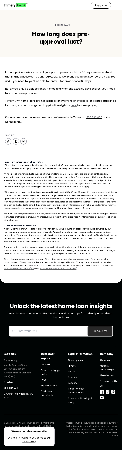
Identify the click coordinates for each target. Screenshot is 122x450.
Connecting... (13, 122)
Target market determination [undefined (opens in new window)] (76, 390)
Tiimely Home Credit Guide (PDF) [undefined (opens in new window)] (19, 268)
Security (72, 383)
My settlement (49, 385)
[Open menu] (115, 5)
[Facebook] (102, 392)
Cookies (72, 377)
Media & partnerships (107, 367)
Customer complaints (47, 393)
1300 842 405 (94, 117)
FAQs (43, 379)
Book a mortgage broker (50, 372)
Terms (71, 371)
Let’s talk (45, 364)
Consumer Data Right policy (80, 400)
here (74, 105)
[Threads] (113, 392)
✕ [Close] (51, 430)
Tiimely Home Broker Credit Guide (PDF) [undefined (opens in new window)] (58, 268)
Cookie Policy (29, 441)
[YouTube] (102, 398)
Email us (8, 382)
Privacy (72, 365)
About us (105, 360)
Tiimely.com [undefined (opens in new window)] (107, 375)
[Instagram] (107, 392)
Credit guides (75, 360)
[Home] (15, 5)
